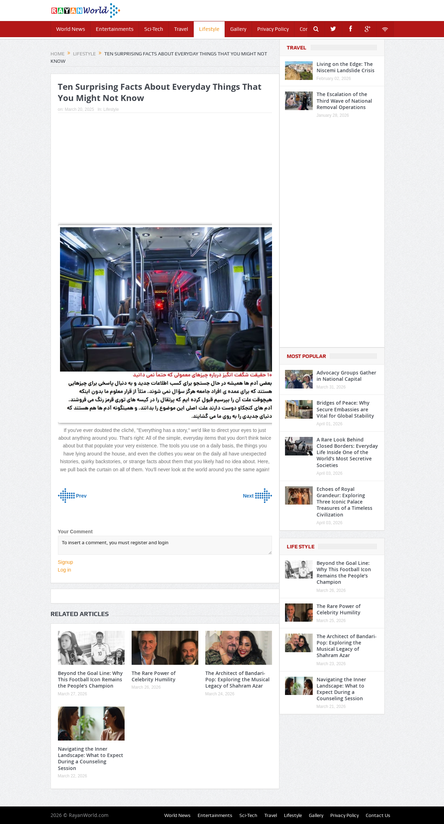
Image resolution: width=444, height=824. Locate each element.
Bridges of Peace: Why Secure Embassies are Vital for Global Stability (345, 409)
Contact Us (378, 815)
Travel (181, 29)
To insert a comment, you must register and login (165, 545)
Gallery (238, 29)
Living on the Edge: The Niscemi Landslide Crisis (346, 67)
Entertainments (114, 29)
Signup (65, 562)
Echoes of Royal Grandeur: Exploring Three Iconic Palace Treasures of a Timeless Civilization (344, 502)
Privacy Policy (273, 29)
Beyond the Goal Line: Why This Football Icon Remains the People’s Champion (90, 679)
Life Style (300, 546)
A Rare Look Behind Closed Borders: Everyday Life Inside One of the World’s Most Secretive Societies (347, 452)
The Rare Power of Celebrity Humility (153, 676)
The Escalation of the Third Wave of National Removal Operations (344, 100)
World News (70, 29)
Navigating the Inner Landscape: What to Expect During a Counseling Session (90, 758)
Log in (64, 570)
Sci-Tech (153, 29)
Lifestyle (209, 29)
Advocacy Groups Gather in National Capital (346, 375)
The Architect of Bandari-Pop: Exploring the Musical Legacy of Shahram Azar (237, 679)
